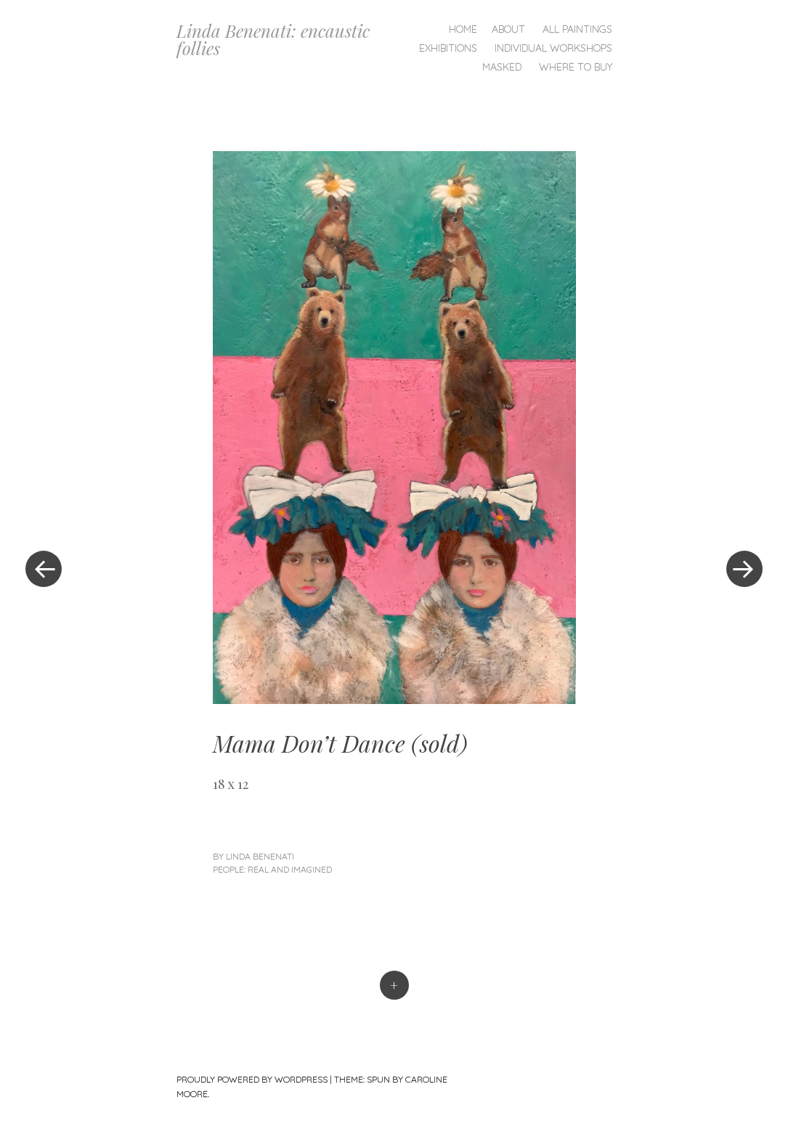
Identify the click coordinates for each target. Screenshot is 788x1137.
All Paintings (577, 29)
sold (439, 742)
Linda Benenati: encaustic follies (273, 39)
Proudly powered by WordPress (252, 1079)
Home (463, 29)
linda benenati (260, 856)
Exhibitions (448, 47)
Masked (501, 66)
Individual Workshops (553, 47)
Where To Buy (575, 66)
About (508, 29)
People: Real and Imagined (272, 869)
